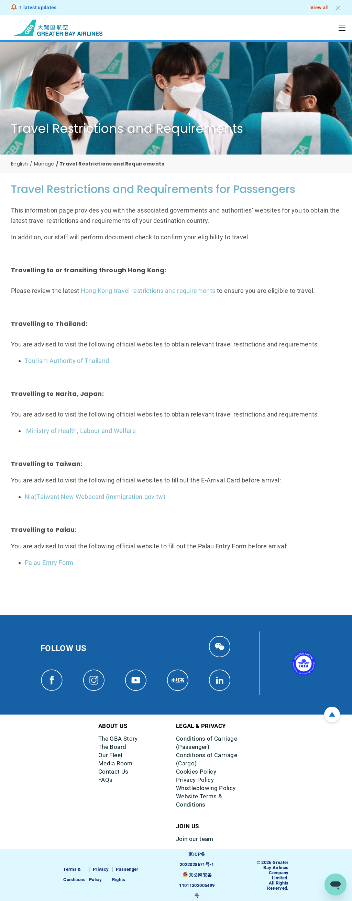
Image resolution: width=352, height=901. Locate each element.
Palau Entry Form (49, 562)
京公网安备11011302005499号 (196, 885)
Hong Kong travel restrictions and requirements (148, 290)
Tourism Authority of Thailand (67, 360)
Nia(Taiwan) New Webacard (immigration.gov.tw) (95, 496)
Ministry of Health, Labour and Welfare (81, 430)
